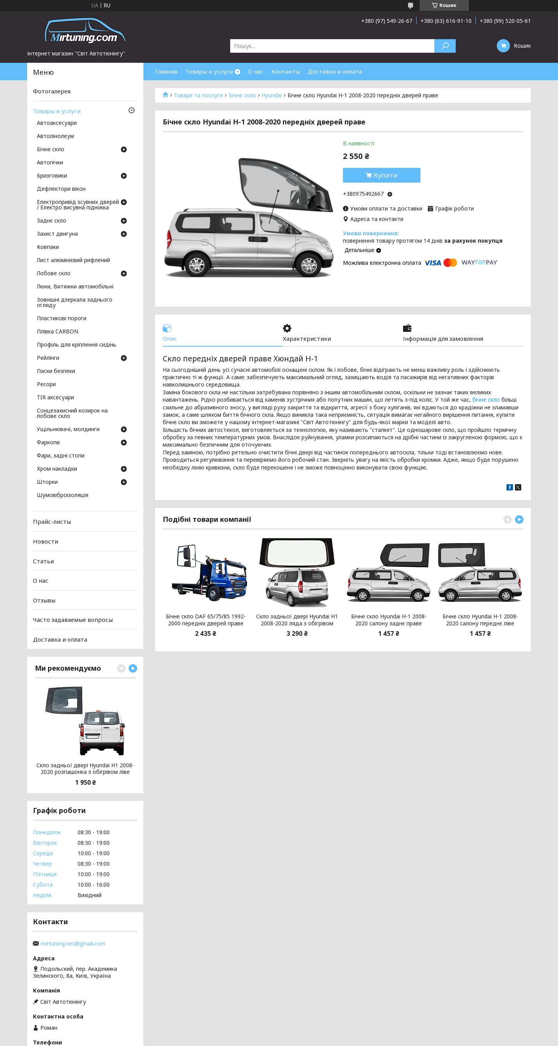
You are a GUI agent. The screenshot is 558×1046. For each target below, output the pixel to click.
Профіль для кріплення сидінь (76, 345)
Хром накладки (57, 469)
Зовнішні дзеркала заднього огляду (74, 303)
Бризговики (52, 176)
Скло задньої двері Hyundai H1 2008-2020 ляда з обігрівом (297, 620)
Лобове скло (54, 274)
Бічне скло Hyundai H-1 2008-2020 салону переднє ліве (480, 620)
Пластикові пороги (61, 319)
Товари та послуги (198, 95)
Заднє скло (51, 221)
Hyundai (272, 95)
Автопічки (50, 163)
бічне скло (486, 399)
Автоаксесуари (57, 123)
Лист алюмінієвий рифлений (73, 260)
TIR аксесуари (55, 398)
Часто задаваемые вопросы (73, 619)
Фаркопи (48, 443)
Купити (386, 175)
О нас (256, 71)
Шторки (47, 482)
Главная (166, 71)
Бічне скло (242, 95)
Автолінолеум (55, 136)
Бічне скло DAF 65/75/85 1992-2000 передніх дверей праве (206, 620)
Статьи (43, 560)
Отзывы (44, 600)
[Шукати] (445, 46)
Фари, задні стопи (60, 456)
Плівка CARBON (57, 332)
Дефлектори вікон (61, 189)
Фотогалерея (52, 91)
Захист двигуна (57, 234)
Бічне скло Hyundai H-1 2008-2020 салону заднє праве (389, 620)
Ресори (46, 384)
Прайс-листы (52, 521)
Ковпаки (48, 247)
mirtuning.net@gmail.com (73, 943)
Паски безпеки (56, 371)
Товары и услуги (209, 71)
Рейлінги (48, 358)
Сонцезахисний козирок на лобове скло (72, 413)
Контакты (285, 71)
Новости (45, 541)
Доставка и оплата (335, 71)
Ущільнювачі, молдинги (68, 429)
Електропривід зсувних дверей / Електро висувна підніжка (78, 205)
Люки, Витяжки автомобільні (75, 287)
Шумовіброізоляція (62, 495)
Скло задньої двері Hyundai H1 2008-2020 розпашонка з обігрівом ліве (85, 768)
